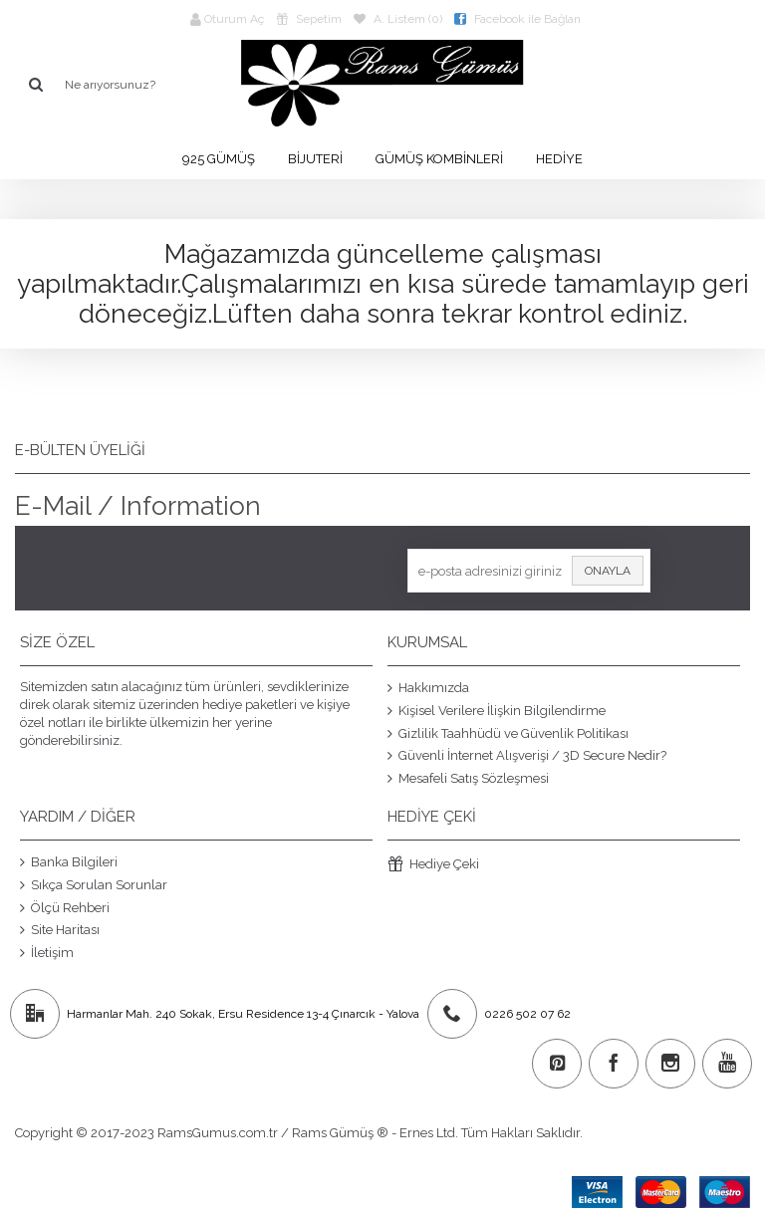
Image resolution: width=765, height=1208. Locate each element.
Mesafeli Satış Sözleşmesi (468, 778)
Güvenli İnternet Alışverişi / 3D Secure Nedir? (526, 756)
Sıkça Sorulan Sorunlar (93, 885)
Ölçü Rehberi (65, 907)
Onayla (608, 571)
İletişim (47, 952)
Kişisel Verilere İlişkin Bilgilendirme (496, 711)
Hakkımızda (428, 688)
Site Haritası (60, 930)
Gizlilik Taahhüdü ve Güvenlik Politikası (508, 733)
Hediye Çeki (433, 864)
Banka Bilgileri (69, 862)
